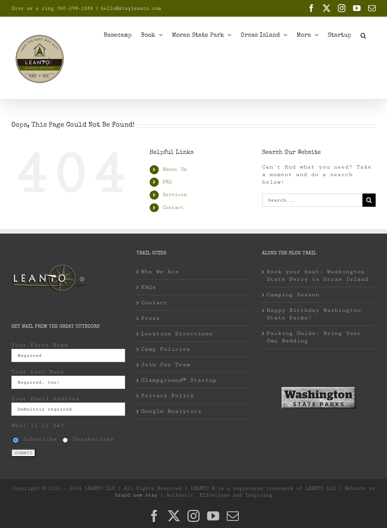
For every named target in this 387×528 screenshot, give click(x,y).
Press (150, 318)
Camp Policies (165, 349)
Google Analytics (171, 411)
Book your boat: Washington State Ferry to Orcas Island (317, 275)
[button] (363, 35)
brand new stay (136, 495)
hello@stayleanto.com (131, 8)
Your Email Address (45, 398)
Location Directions (177, 333)
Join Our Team (165, 364)
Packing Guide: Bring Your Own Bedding (313, 337)
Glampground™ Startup (179, 380)
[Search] (369, 200)
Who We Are (160, 271)
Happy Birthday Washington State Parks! (313, 314)
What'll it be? (37, 425)
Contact (173, 207)
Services (175, 195)
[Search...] (312, 200)
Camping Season (292, 294)
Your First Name (39, 345)
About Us (175, 169)
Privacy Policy (167, 395)
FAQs (148, 287)
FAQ (167, 182)
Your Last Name (37, 372)
